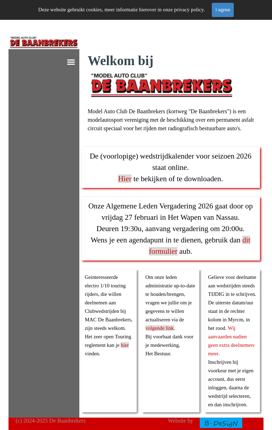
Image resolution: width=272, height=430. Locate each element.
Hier (124, 178)
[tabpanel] (171, 92)
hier (125, 345)
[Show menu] (71, 62)
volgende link (160, 328)
